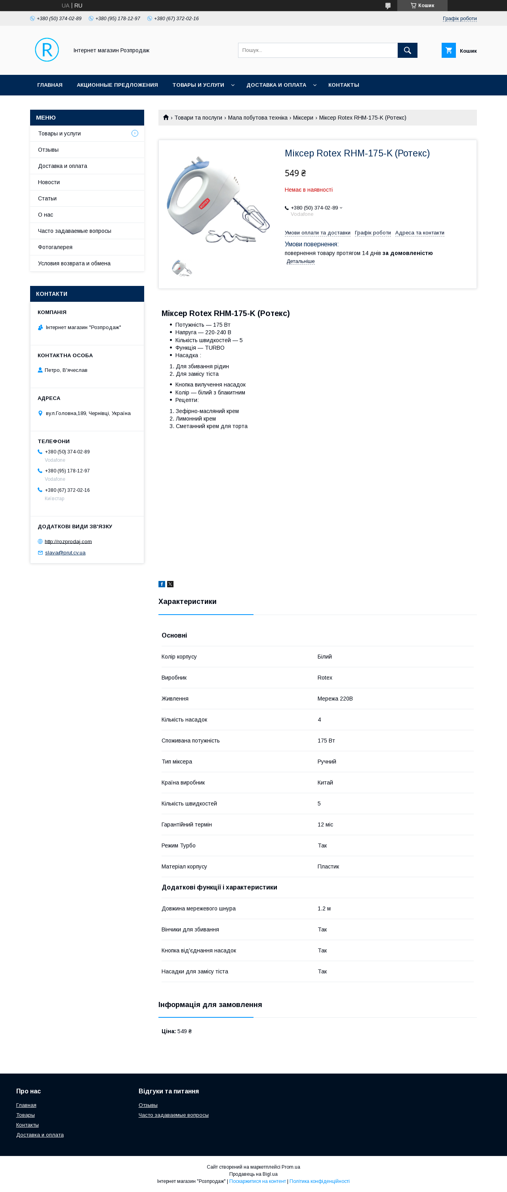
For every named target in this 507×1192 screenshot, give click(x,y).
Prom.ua (291, 1167)
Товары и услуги (198, 85)
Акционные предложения (117, 85)
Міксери (303, 117)
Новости (49, 182)
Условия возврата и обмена (74, 263)
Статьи (47, 198)
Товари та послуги (198, 117)
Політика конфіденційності (320, 1181)
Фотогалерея (55, 247)
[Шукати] (407, 50)
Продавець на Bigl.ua (253, 1174)
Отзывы (48, 150)
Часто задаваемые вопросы (74, 231)
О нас (45, 214)
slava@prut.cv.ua (65, 553)
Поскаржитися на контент (257, 1181)
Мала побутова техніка (258, 117)
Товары (25, 1115)
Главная (50, 85)
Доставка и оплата (276, 85)
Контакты (343, 85)
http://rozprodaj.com (68, 541)
